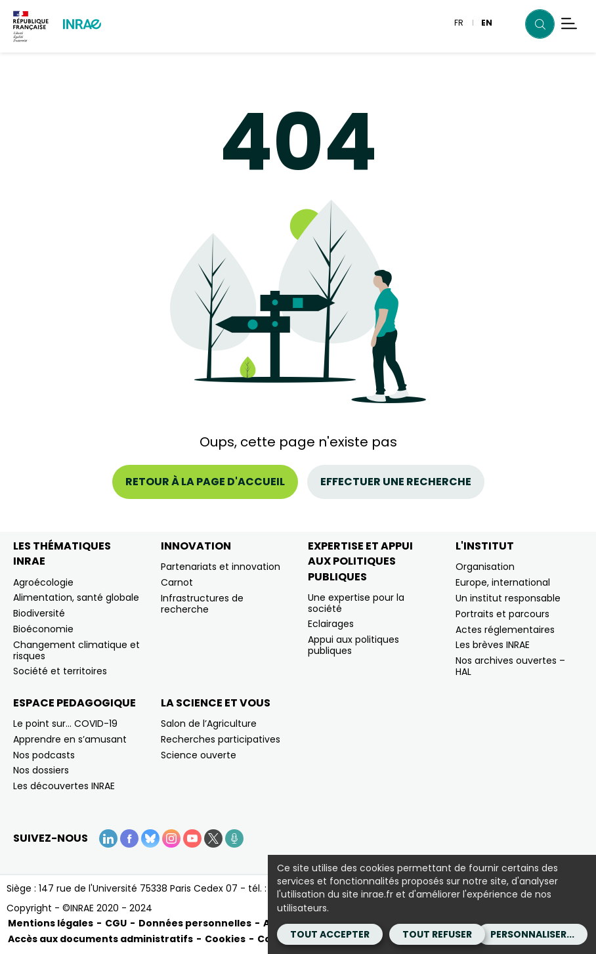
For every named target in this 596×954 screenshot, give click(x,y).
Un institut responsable (508, 598)
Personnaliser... (532, 934)
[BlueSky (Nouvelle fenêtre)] (150, 838)
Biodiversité (39, 613)
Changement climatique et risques (76, 650)
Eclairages (331, 623)
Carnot (177, 582)
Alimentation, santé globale (76, 597)
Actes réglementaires (505, 629)
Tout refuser (437, 934)
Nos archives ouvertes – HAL (510, 666)
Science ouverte (198, 755)
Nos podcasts (44, 755)
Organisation (485, 566)
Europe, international (503, 582)
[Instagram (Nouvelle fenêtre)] (171, 838)
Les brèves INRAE (493, 644)
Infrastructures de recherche (202, 604)
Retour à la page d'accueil (205, 481)
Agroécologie (43, 582)
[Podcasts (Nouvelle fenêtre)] (234, 838)
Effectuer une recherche (395, 481)
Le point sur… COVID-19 (65, 723)
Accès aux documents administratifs (100, 938)
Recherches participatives (220, 739)
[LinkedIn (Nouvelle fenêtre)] (108, 838)
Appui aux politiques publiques (353, 645)
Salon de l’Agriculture (209, 723)
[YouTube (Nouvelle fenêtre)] (192, 838)
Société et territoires (60, 671)
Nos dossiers (41, 770)
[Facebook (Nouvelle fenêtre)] (129, 838)
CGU (116, 923)
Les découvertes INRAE (64, 785)
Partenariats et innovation (220, 566)
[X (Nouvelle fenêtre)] (213, 838)
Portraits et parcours (502, 613)
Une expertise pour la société (356, 603)
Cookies (225, 938)
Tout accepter (330, 934)
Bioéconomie (43, 629)
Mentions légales (50, 923)
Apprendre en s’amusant (70, 739)
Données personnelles (194, 923)
